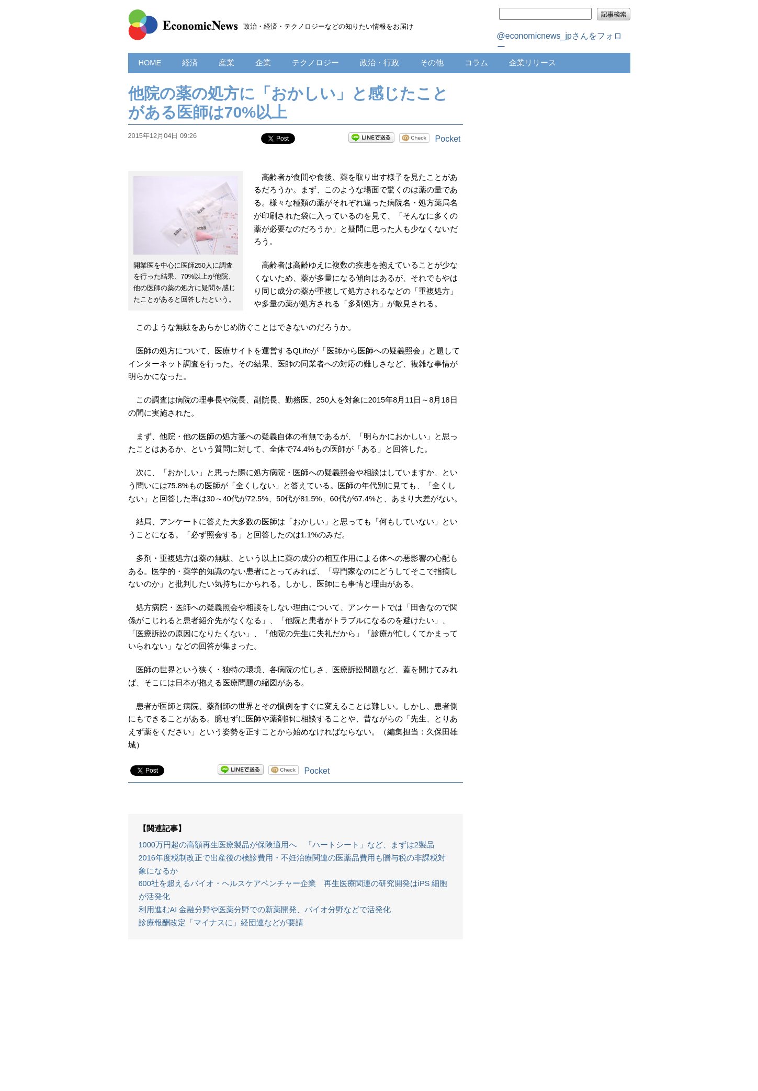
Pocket (448, 138)
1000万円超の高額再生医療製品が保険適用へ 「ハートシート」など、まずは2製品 (286, 845)
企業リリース (532, 63)
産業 (226, 63)
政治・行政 (379, 63)
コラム (476, 63)
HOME (150, 63)
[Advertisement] (295, 1020)
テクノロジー (315, 63)
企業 (263, 63)
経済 (190, 63)
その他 (432, 63)
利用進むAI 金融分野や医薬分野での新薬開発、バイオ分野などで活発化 (265, 909)
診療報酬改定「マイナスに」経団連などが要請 (221, 922)
